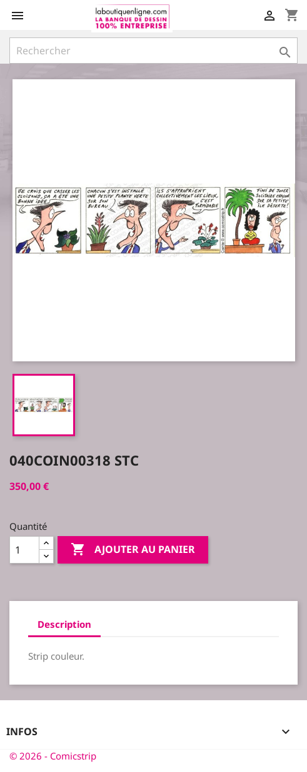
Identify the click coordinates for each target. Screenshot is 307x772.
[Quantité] (24, 550)
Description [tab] (64, 624)
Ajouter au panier (133, 550)
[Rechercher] (153, 50)
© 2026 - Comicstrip (52, 756)
